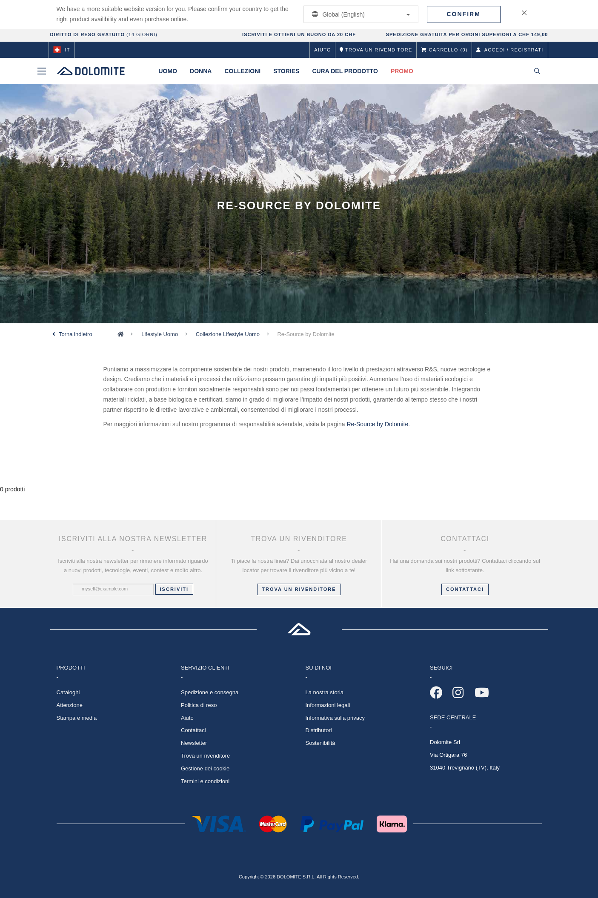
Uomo (168, 71)
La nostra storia (325, 692)
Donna (201, 71)
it (61, 49)
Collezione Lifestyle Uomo (228, 334)
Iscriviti (174, 589)
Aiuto (322, 49)
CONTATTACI (465, 589)
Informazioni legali (328, 705)
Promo (402, 71)
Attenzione (70, 705)
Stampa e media (77, 718)
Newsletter (194, 743)
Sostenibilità (320, 743)
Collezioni (242, 71)
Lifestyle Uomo (159, 334)
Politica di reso (199, 705)
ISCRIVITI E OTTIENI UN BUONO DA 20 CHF (299, 34)
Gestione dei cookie (205, 768)
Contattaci (193, 730)
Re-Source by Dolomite (377, 424)
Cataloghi (68, 692)
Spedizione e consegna (209, 692)
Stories (286, 71)
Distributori (319, 730)
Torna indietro (75, 334)
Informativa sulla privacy (335, 718)
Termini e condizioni (205, 781)
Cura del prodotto (345, 71)
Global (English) (359, 14)
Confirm (464, 14)
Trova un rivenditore (299, 589)
